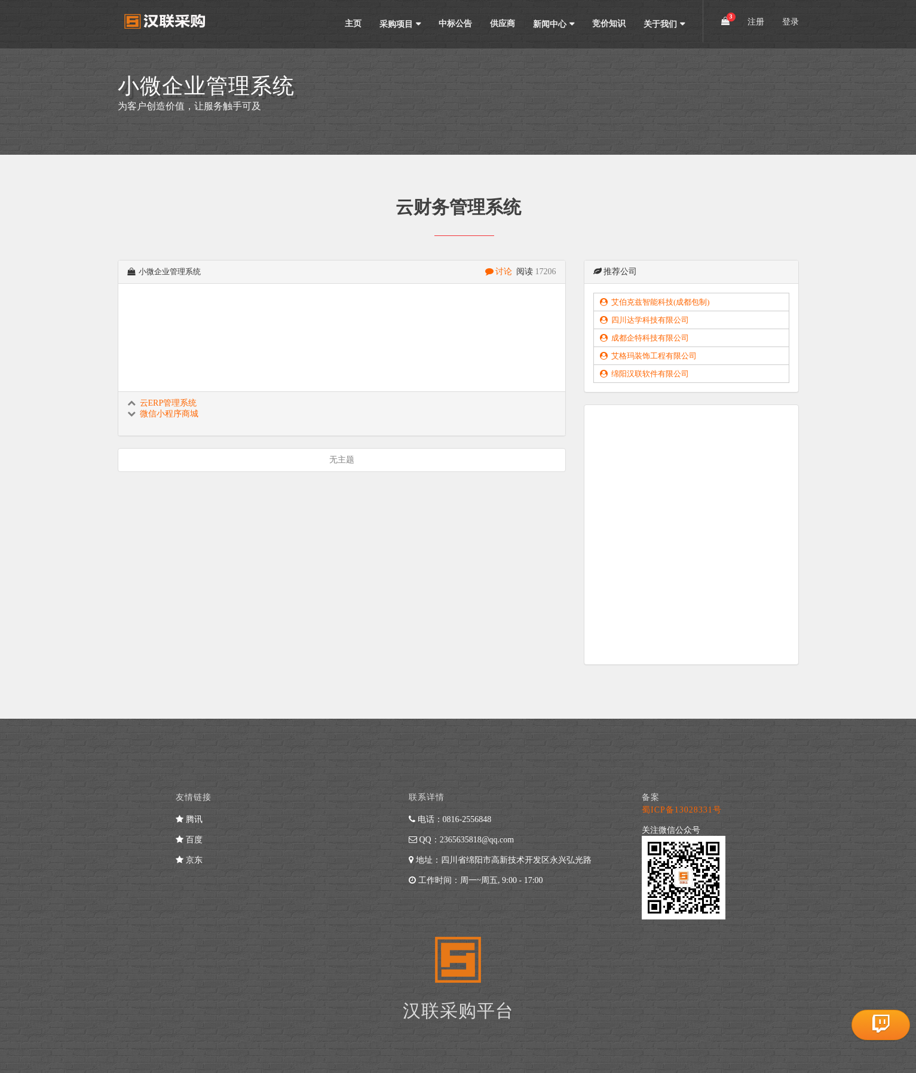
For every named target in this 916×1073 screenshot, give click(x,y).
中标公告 (455, 23)
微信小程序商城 (169, 413)
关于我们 (660, 24)
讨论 (499, 271)
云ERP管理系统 (168, 402)
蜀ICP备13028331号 (682, 809)
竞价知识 (609, 23)
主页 (353, 23)
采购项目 (396, 24)
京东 (189, 860)
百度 (189, 839)
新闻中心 (549, 24)
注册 (755, 21)
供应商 (502, 23)
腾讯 (189, 819)
